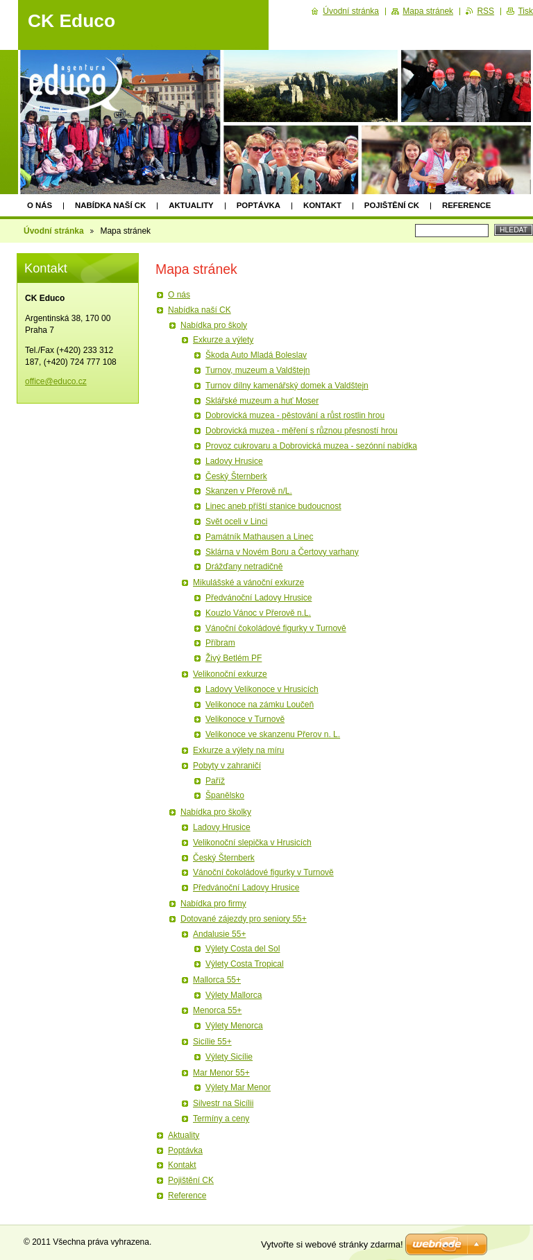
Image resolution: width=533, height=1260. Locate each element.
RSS (485, 11)
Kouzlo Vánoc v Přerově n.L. (258, 613)
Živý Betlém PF (233, 658)
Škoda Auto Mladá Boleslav (256, 355)
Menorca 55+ (217, 1010)
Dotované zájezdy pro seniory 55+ (243, 919)
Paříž (215, 781)
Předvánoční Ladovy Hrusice (258, 598)
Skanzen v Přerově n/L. (248, 491)
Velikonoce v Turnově (245, 719)
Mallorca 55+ (217, 980)
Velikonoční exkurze (230, 674)
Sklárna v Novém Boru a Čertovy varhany (282, 552)
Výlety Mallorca (233, 995)
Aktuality (191, 205)
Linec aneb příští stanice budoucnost (273, 506)
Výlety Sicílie (229, 1057)
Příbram (220, 643)
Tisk (525, 11)
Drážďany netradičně (243, 566)
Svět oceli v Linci (236, 521)
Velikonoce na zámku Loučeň (259, 704)
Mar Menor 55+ (221, 1073)
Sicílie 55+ (212, 1041)
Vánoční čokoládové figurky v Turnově (275, 628)
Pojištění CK (391, 205)
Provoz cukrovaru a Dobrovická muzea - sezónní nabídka (311, 446)
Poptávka (258, 205)
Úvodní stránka (54, 231)
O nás (39, 205)
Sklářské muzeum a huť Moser (262, 401)
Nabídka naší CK (110, 205)
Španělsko (224, 795)
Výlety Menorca (234, 1025)
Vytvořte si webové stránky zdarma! (332, 1244)
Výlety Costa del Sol (242, 948)
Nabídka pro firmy (213, 903)
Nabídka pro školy (213, 325)
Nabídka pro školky (215, 812)
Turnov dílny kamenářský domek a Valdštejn (287, 385)
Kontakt (322, 205)
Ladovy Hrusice (234, 461)
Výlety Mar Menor (238, 1087)
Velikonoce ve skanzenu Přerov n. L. (272, 734)
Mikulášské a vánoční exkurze (248, 582)
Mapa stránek (428, 11)
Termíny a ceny (221, 1118)
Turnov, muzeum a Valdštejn (257, 370)
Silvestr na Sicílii (223, 1103)
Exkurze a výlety (223, 340)
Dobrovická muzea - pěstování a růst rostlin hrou (294, 415)
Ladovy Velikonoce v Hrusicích (262, 689)
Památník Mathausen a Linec (259, 537)
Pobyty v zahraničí (227, 765)
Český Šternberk (236, 476)
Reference (466, 205)
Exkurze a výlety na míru (238, 750)
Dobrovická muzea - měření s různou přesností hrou (301, 430)
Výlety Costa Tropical (244, 964)
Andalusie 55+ (219, 934)
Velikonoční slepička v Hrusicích (252, 842)
